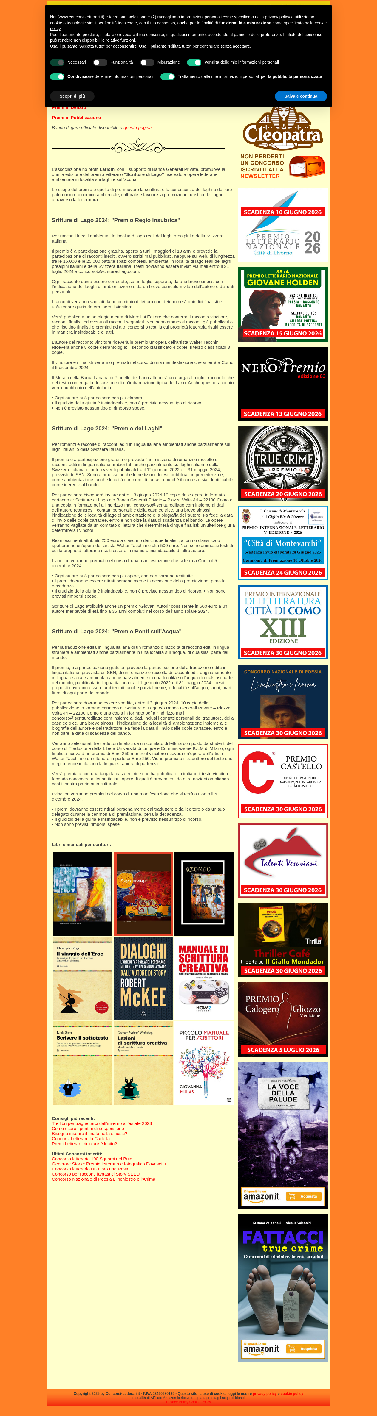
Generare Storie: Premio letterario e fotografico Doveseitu (109, 1163)
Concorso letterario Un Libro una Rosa (90, 1168)
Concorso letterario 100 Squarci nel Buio (92, 1158)
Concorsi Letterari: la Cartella (81, 1138)
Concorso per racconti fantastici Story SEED (96, 1173)
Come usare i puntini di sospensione (88, 1128)
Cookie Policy (200, 1402)
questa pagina (137, 127)
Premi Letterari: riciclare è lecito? (84, 1143)
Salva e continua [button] (301, 96)
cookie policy (292, 1394)
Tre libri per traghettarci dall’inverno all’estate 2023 (102, 1123)
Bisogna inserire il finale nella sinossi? (89, 1133)
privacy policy (265, 1394)
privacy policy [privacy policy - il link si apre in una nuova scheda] (277, 17)
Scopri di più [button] (72, 96)
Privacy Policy (177, 1402)
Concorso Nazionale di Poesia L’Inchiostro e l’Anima (103, 1178)
